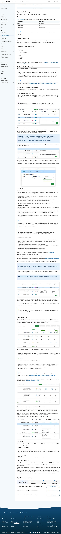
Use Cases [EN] (3, 68)
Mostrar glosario (53, 486)
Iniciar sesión (56, 1)
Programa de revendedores (14, 522)
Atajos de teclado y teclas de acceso (6, 54)
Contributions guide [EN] (4, 66)
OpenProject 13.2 (20, 19)
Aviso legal (3, 532)
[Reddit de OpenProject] (37, 532)
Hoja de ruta (2, 16)
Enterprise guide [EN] (4, 64)
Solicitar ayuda (53, 495)
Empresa (12, 516)
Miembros (2, 49)
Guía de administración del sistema (27, 522)
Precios (23, 1)
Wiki (1, 30)
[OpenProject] (2, 512)
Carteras (2, 11)
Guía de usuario (12, 512)
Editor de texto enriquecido (5, 57)
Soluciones (19, 1)
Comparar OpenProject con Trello (51, 522)
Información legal (8, 532)
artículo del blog (51, 252)
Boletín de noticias (13, 526)
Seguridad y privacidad (5, 526)
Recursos (27, 1)
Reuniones (2, 46)
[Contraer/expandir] (13, 5)
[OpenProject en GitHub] (30, 532)
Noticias (2, 27)
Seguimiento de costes (5, 38)
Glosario (2, 73)
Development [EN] (3, 78)
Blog (37, 526)
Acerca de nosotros (13, 518)
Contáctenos (23, 532)
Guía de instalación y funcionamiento (27, 521)
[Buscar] (52, 2)
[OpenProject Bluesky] (39, 532)
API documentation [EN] (4, 82)
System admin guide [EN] (4, 62)
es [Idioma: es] (49, 1)
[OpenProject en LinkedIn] (34, 532)
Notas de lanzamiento (25, 526)
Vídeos (38, 522)
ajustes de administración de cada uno (52, 258)
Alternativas (49, 516)
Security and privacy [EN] (4, 80)
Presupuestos (3, 43)
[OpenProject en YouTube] (35, 532)
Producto (13, 1)
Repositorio (2, 48)
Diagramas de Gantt (4, 19)
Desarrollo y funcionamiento (28, 516)
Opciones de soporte (5, 522)
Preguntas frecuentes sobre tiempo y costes (7, 42)
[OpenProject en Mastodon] (32, 532)
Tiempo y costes (3, 32)
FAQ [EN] (2, 71)
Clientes (12, 521)
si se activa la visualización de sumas (32, 380)
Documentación (6, 512)
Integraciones (4, 521)
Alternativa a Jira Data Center (51, 518)
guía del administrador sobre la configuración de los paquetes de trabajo (42, 83)
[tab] (22, 482)
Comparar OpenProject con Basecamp (52, 526)
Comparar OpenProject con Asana (51, 521)
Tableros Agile (3, 22)
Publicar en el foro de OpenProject (52, 490)
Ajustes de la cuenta (4, 8)
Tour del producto (4, 518)
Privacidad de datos (13, 532)
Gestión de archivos (4, 51)
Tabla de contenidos (38, 8)
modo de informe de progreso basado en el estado (44, 256)
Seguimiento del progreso (5, 35)
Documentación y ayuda (40, 518)
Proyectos (2, 13)
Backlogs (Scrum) (3, 24)
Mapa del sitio (18, 532)
